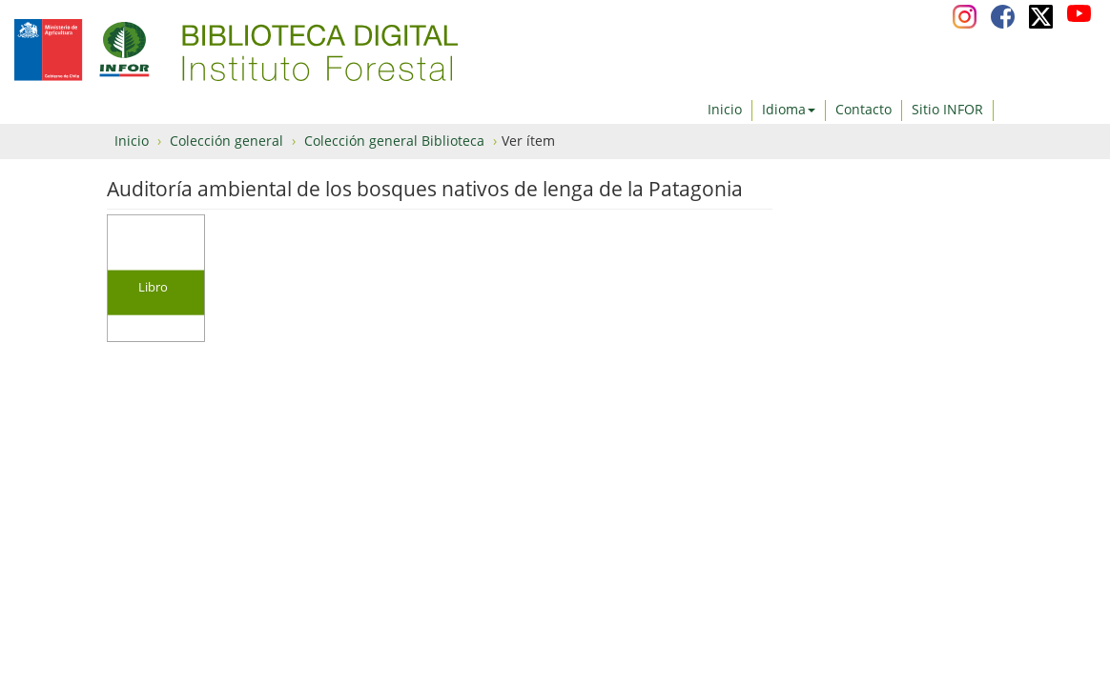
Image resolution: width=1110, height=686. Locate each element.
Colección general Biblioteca (394, 140)
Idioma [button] (788, 109)
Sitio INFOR (947, 109)
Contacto (863, 109)
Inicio (725, 109)
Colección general (226, 140)
